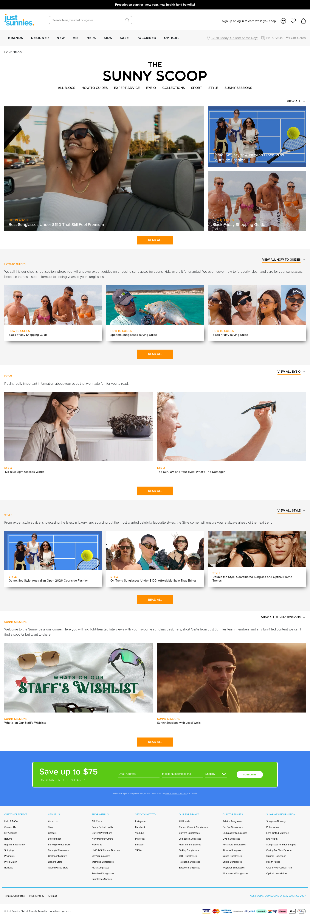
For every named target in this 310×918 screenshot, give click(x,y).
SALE (124, 37)
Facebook (140, 827)
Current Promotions (102, 833)
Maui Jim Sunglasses (190, 844)
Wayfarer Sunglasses (234, 867)
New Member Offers (102, 838)
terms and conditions (176, 793)
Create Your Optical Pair (279, 867)
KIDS (108, 37)
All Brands (184, 821)
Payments (9, 856)
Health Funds (273, 862)
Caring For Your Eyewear (279, 850)
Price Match (10, 862)
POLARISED (146, 37)
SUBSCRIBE (249, 774)
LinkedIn (139, 844)
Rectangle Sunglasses (234, 844)
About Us (52, 821)
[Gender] (216, 774)
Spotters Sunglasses (189, 867)
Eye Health (271, 838)
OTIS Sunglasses (188, 856)
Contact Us (10, 827)
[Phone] (182, 774)
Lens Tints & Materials (277, 833)
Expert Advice (127, 87)
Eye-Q (151, 87)
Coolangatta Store (57, 856)
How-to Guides (95, 87)
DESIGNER (40, 37)
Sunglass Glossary (275, 821)
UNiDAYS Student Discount (106, 850)
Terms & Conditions (14, 896)
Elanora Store (55, 862)
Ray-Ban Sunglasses (189, 862)
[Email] (139, 774)
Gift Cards (97, 821)
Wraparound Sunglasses (235, 873)
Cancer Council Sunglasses (193, 827)
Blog (50, 827)
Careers (52, 833)
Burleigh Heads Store (59, 844)
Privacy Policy (36, 896)
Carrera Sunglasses (189, 833)
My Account (10, 833)
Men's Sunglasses (101, 856)
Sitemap (52, 896)
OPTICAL (171, 37)
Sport (196, 87)
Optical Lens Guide (276, 873)
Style (213, 87)
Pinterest (139, 838)
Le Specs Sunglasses (190, 838)
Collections (173, 87)
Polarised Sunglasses (103, 873)
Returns (8, 838)
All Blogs (66, 87)
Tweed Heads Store (58, 867)
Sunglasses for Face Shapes (281, 844)
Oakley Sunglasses (189, 850)
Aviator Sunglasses (232, 821)
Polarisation (272, 827)
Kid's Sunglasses (100, 867)
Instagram (140, 821)
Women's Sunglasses (103, 862)
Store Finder (54, 838)
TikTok (138, 850)
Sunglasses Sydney (102, 879)
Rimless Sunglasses (233, 850)
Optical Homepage (276, 856)
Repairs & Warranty (14, 844)
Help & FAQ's (11, 821)
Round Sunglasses (232, 856)
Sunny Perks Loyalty (102, 827)
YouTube (139, 833)
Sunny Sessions (238, 87)
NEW (61, 37)
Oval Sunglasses (231, 838)
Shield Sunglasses (232, 862)
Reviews (8, 867)
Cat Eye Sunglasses (233, 827)
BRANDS (15, 37)
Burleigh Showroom (58, 850)
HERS (91, 37)
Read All (155, 240)
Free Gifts (97, 844)
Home (8, 52)
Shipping (9, 850)
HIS (76, 37)
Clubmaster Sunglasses (235, 833)
